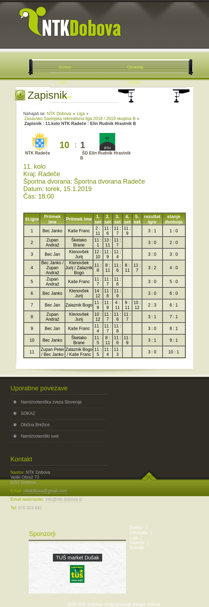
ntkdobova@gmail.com (45, 490)
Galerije (137, 542)
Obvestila (138, 532)
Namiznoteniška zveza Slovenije (51, 402)
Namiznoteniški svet (40, 436)
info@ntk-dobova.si (63, 499)
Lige (134, 537)
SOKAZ (28, 413)
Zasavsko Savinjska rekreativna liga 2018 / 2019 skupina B (80, 118)
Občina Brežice (35, 424)
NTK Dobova (59, 113)
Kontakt (137, 547)
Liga (81, 113)
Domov (136, 527)
